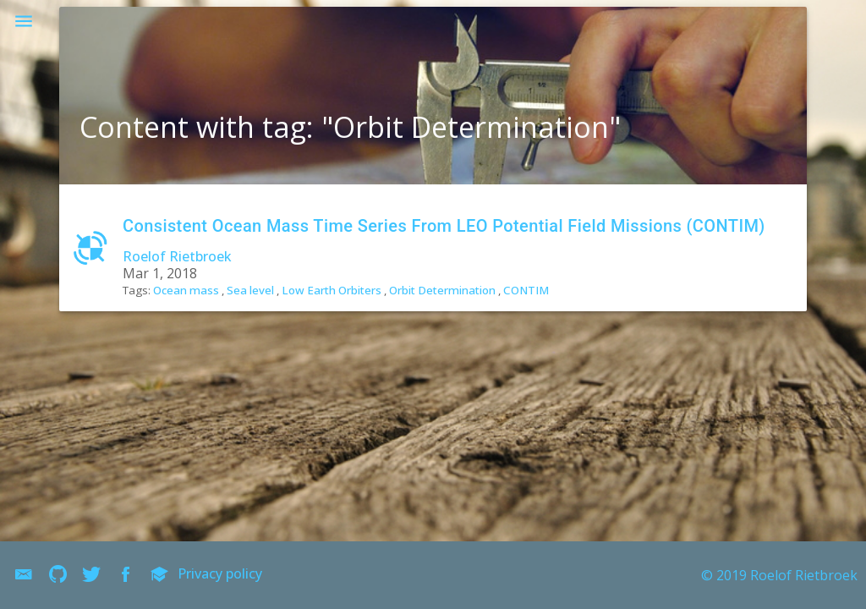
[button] (23, 23)
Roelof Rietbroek (177, 256)
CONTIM (526, 290)
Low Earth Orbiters (331, 290)
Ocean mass (186, 290)
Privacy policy (220, 573)
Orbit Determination (442, 290)
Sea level (250, 290)
